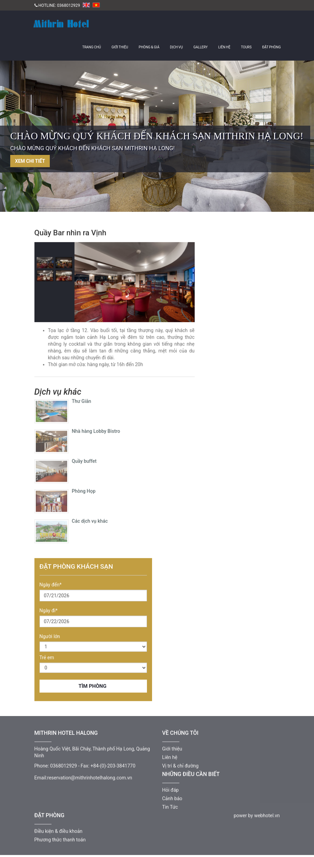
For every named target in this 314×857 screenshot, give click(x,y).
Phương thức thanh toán (60, 838)
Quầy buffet (84, 459)
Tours (246, 47)
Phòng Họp (84, 489)
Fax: (85, 764)
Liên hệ (224, 47)
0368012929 (68, 5)
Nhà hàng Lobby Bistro (96, 429)
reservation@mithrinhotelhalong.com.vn (89, 776)
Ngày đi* (49, 611)
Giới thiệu (119, 47)
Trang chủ (91, 47)
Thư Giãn (81, 399)
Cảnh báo (172, 796)
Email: (40, 776)
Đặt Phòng (271, 47)
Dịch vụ (176, 47)
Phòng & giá (149, 47)
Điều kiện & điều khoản (58, 829)
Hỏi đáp (170, 788)
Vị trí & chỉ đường (180, 764)
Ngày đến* (51, 585)
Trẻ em (47, 658)
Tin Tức (170, 805)
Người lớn (50, 636)
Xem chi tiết (30, 161)
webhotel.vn (267, 813)
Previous (22, 138)
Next (292, 138)
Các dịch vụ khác (90, 519)
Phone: (41, 764)
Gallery (200, 47)
